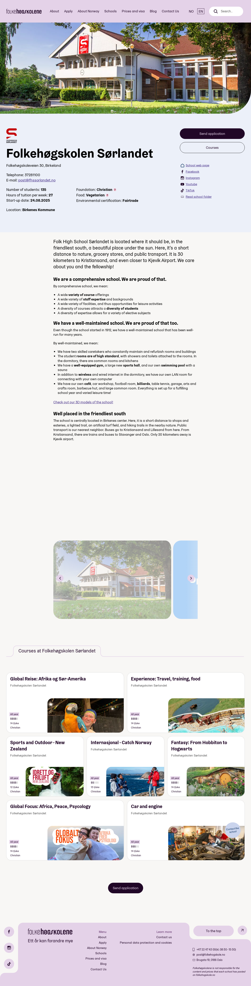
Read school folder (196, 197)
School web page (195, 165)
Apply (68, 11)
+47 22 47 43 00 (206, 949)
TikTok (188, 190)
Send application (212, 133)
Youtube (189, 184)
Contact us (164, 937)
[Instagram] (9, 948)
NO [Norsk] (191, 11)
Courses (212, 147)
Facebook (190, 172)
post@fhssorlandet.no (36, 180)
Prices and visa (133, 11)
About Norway (88, 11)
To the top (213, 931)
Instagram (190, 178)
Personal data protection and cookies (146, 943)
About (54, 11)
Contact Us (170, 11)
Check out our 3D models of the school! (83, 402)
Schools (110, 11)
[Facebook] (9, 932)
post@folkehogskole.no (210, 954)
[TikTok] (9, 964)
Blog (153, 11)
